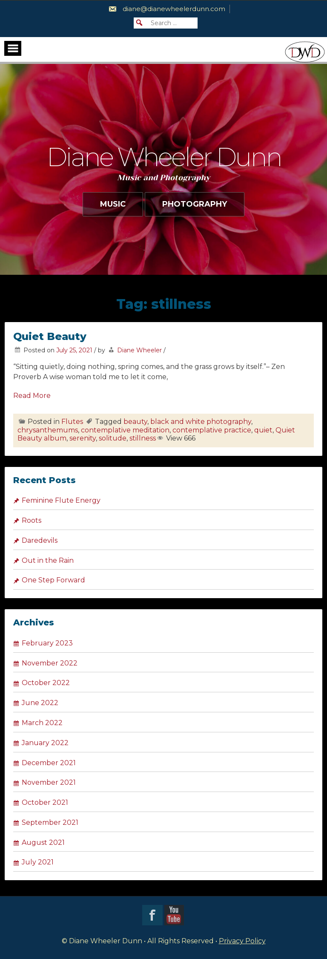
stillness (142, 438)
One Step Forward (53, 580)
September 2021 (50, 822)
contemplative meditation (125, 430)
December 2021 (49, 763)
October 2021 (45, 802)
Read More (32, 396)
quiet (263, 430)
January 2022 (45, 743)
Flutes (72, 422)
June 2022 (40, 703)
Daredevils (39, 540)
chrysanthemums (47, 430)
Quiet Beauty (49, 336)
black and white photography (200, 422)
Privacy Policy (242, 941)
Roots (31, 520)
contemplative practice (211, 430)
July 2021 (38, 862)
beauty (135, 422)
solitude (112, 438)
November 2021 (49, 782)
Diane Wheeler (139, 350)
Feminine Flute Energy (61, 500)
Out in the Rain (48, 560)
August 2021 (43, 842)
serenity (82, 438)
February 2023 (47, 643)
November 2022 (49, 663)
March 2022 (42, 723)
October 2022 (46, 683)
